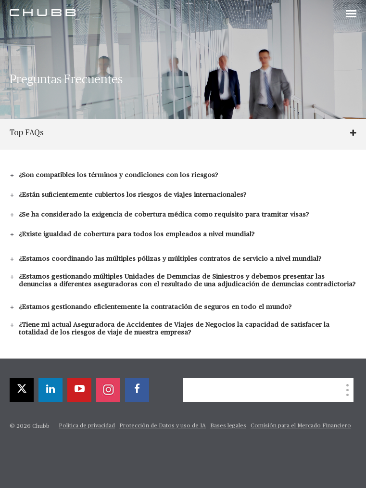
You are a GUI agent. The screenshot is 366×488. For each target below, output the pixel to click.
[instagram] (108, 390)
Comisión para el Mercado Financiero (301, 426)
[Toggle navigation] (351, 14)
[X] (22, 390)
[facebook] (137, 390)
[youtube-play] (79, 390)
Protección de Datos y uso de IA (162, 426)
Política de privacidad (87, 426)
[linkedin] (50, 390)
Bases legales (228, 426)
